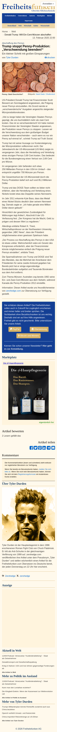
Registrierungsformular (27, 474)
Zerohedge (8, 576)
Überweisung (39, 329)
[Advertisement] (28, 618)
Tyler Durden (12, 57)
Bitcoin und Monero (28, 335)
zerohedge (23, 576)
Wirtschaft (27, 26)
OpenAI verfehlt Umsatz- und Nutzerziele (18, 713)
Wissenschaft (44, 26)
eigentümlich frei (46, 422)
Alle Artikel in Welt (9, 672)
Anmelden (48, 4)
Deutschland (12, 26)
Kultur (35, 26)
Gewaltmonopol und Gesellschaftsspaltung (19, 662)
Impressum (28, 21)
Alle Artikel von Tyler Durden (13, 721)
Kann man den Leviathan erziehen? (16, 688)
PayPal (14, 329)
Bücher (49, 16)
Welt (20, 26)
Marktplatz (41, 16)
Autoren (32, 16)
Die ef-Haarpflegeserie (13, 363)
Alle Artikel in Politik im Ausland (14, 698)
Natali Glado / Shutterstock (45, 94)
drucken (50, 57)
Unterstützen (22, 16)
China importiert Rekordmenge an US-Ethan (20, 717)
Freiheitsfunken (10, 16)
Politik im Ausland (25, 676)
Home (5, 31)
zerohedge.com (13, 291)
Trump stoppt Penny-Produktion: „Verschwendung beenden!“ (28, 46)
